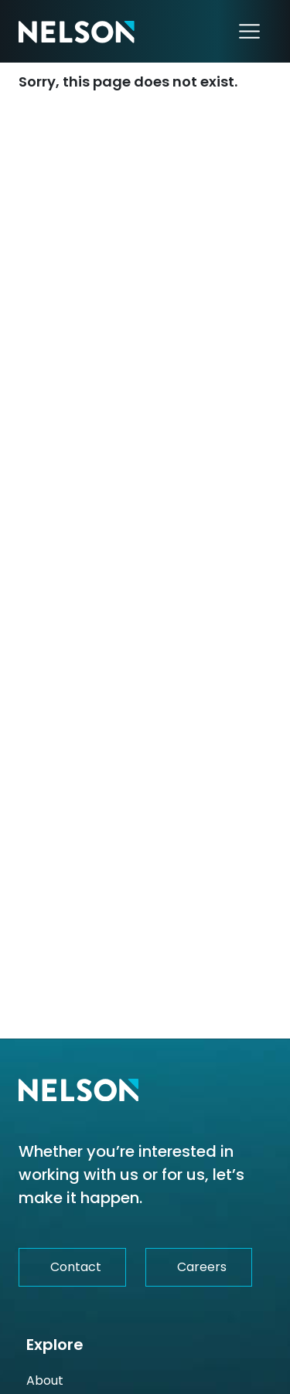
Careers (202, 1267)
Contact (75, 1267)
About (44, 1380)
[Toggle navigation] (249, 31)
